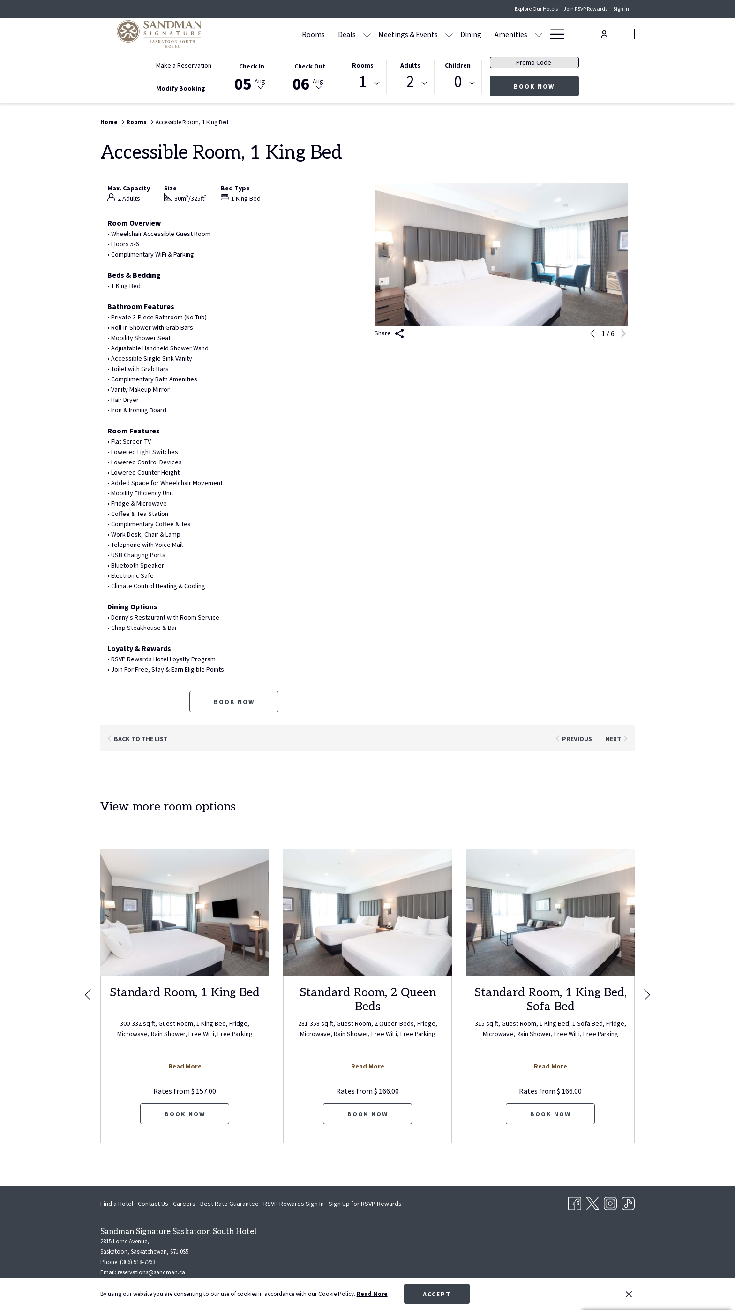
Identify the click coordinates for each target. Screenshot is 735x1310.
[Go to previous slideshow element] (592, 333)
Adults (410, 65)
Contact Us (153, 1203)
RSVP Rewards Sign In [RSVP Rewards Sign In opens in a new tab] (293, 1205)
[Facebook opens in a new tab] (574, 1202)
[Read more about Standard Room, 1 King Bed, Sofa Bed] (550, 912)
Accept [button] (437, 1294)
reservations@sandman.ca (151, 1272)
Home (109, 122)
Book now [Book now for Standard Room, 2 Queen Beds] (367, 1114)
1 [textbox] (363, 82)
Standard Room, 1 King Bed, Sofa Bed (550, 999)
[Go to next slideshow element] (623, 333)
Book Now (546, 86)
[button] (251, 76)
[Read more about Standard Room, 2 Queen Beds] (367, 912)
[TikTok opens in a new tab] (628, 1202)
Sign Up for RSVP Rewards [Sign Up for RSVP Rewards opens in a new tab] (365, 1205)
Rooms (363, 65)
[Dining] (471, 34)
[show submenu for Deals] (367, 34)
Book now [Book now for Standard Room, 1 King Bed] (185, 1114)
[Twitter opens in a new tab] (592, 1202)
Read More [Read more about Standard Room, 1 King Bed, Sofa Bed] (550, 1066)
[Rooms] (313, 34)
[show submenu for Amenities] (538, 34)
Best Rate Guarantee (229, 1203)
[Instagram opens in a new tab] (610, 1202)
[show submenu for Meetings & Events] (449, 34)
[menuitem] (117, 1203)
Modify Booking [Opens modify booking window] (180, 88)
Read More (372, 1294)
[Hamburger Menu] (553, 34)
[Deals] (346, 34)
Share (389, 334)
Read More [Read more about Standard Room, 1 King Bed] (185, 1066)
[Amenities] (511, 34)
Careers (184, 1203)
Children (458, 65)
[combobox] (363, 83)
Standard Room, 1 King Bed (185, 992)
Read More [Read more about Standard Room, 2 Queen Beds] (367, 1066)
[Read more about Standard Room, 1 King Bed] (184, 912)
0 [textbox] (458, 82)
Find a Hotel (116, 1203)
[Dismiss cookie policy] (629, 1294)
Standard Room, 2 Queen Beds (368, 999)
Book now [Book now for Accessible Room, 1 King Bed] (234, 701)
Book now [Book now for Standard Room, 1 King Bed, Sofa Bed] (550, 1114)
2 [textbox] (410, 82)
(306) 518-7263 (137, 1262)
